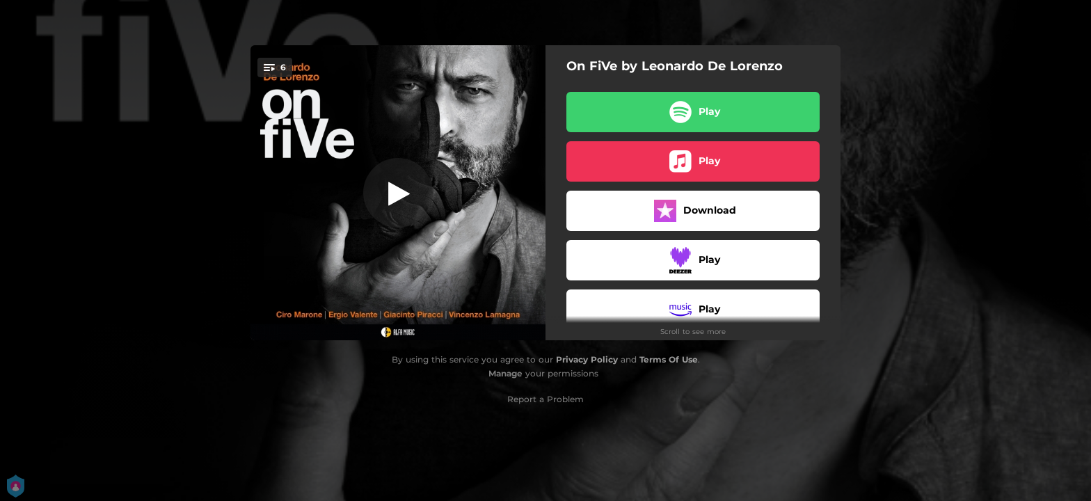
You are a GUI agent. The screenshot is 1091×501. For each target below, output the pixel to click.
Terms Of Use (668, 359)
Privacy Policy (587, 359)
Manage (505, 373)
